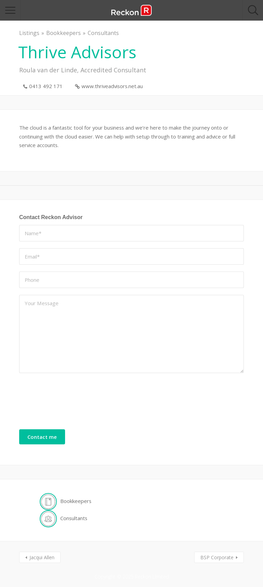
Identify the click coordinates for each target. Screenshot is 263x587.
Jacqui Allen (41, 557)
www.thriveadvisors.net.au (112, 86)
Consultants (103, 33)
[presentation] (47, 404)
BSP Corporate (217, 557)
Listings (29, 33)
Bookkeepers (63, 33)
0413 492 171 (46, 86)
